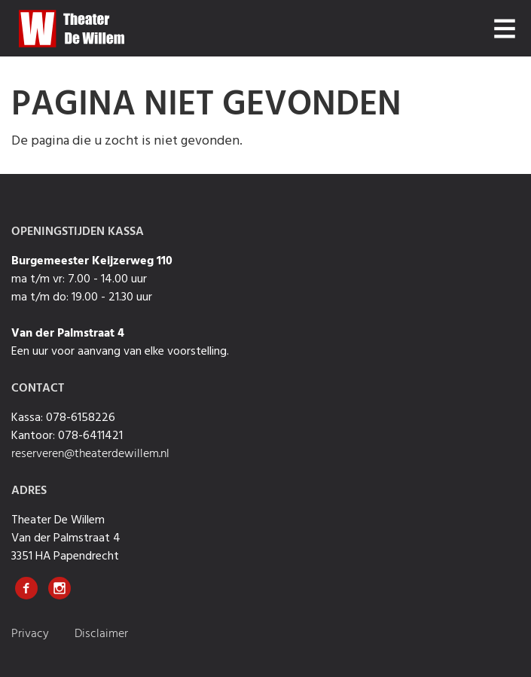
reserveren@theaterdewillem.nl (90, 454)
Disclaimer (101, 634)
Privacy (31, 634)
